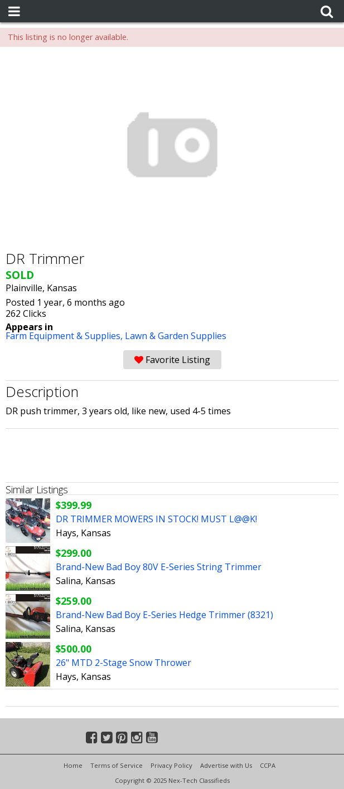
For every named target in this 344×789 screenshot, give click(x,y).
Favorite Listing (172, 360)
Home (73, 765)
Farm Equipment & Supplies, (65, 336)
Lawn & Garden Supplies (175, 336)
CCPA (267, 765)
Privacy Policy (171, 765)
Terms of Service (116, 765)
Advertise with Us (226, 765)
